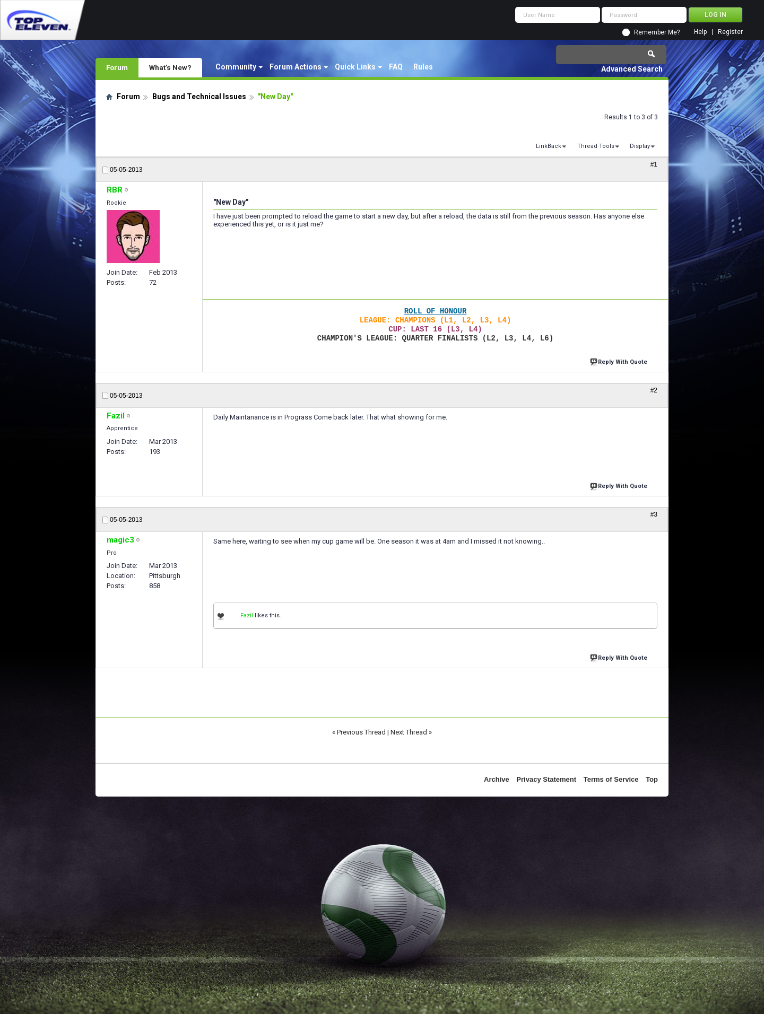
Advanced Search (632, 69)
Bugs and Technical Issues (199, 96)
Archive (496, 779)
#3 (653, 514)
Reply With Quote (619, 360)
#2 (653, 390)
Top (652, 779)
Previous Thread (361, 732)
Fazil (246, 615)
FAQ (396, 67)
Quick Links (355, 67)
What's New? (170, 67)
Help (700, 32)
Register (730, 32)
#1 (653, 164)
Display (640, 146)
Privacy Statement (546, 779)
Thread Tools (595, 146)
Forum (117, 67)
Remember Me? (657, 32)
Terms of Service (611, 779)
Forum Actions (296, 67)
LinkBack (548, 146)
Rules (423, 67)
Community (235, 67)
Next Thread (408, 732)
